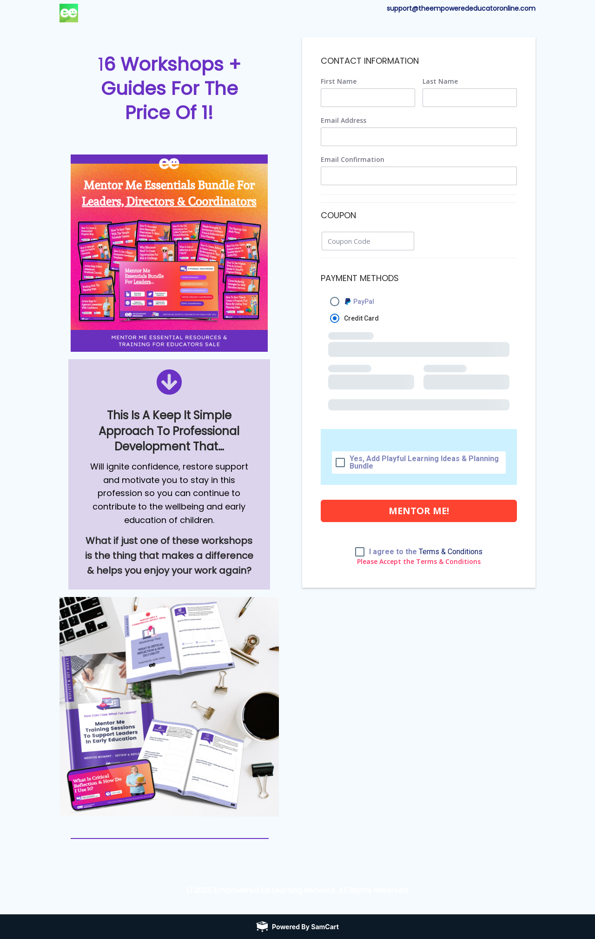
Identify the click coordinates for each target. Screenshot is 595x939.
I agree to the (426, 552)
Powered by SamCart (305, 926)
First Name (339, 81)
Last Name (440, 81)
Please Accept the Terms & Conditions (419, 561)
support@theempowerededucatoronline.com (461, 8)
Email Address (343, 120)
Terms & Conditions (451, 551)
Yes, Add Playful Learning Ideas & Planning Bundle (424, 462)
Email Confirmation (352, 159)
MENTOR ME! (419, 510)
